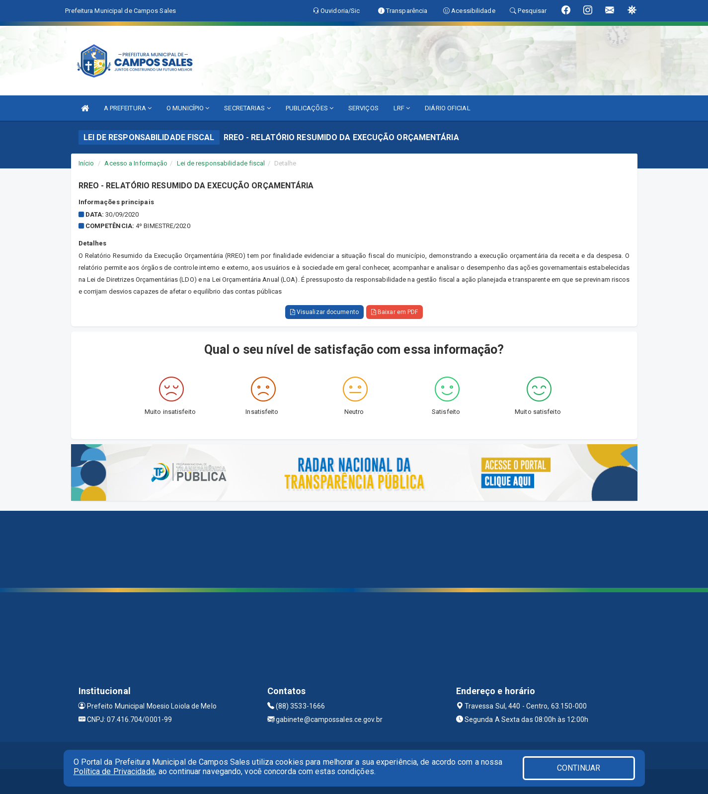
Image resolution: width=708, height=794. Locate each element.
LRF (401, 108)
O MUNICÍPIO (187, 108)
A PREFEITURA (128, 108)
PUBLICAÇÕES (309, 108)
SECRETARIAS (247, 108)
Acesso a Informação (135, 163)
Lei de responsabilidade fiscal (221, 163)
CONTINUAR (579, 768)
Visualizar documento (324, 312)
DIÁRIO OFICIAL (447, 108)
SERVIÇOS (363, 108)
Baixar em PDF (394, 312)
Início (86, 163)
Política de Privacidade (114, 771)
